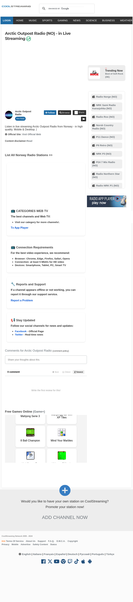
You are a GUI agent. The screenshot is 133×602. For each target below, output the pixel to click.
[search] (66, 9)
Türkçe (110, 554)
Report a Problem (22, 300)
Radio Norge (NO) (106, 96)
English (26, 554)
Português (98, 554)
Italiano (37, 554)
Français (49, 554)
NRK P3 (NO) (103, 153)
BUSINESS (109, 20)
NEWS (77, 20)
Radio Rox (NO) (104, 116)
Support (42, 541)
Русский (85, 554)
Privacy (5, 544)
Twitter (19, 334)
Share (79, 112)
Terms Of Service (14, 541)
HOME (20, 20)
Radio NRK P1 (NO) (107, 185)
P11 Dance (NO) (105, 136)
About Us (30, 541)
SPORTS (48, 20)
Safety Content (40, 544)
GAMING (63, 20)
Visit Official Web (31, 134)
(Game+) (39, 411)
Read (29, 141)
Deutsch (73, 554)
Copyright (73, 541)
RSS (3, 541)
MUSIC (33, 20)
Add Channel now (65, 517)
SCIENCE (92, 20)
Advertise (25, 544)
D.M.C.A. (60, 541)
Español (61, 554)
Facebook (21, 331)
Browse (66, 112)
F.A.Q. (51, 541)
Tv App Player (19, 227)
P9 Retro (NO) (103, 145)
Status (53, 544)
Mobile (15, 544)
